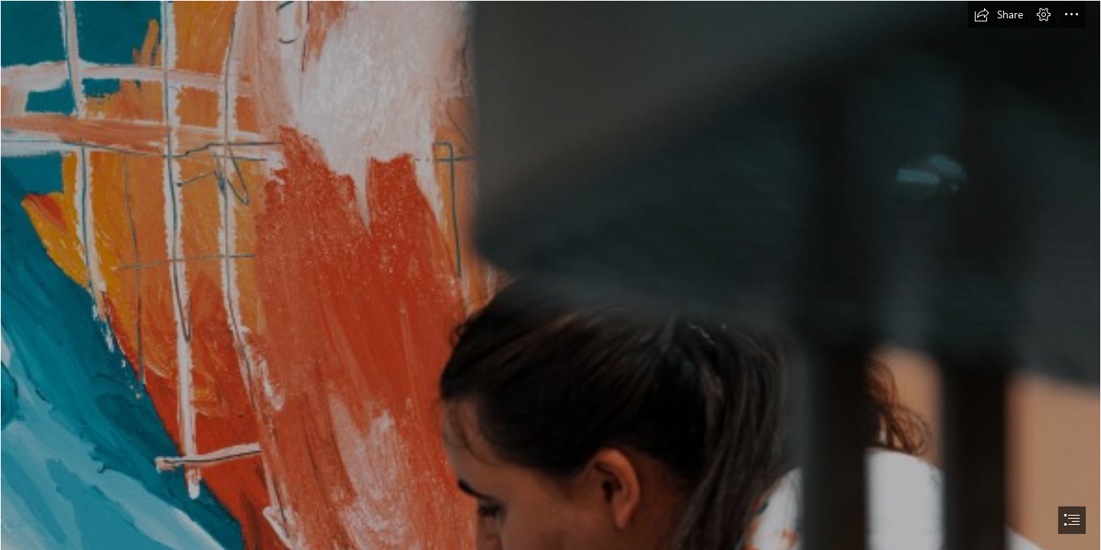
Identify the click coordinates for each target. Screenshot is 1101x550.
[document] (550, 275)
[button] (998, 14)
